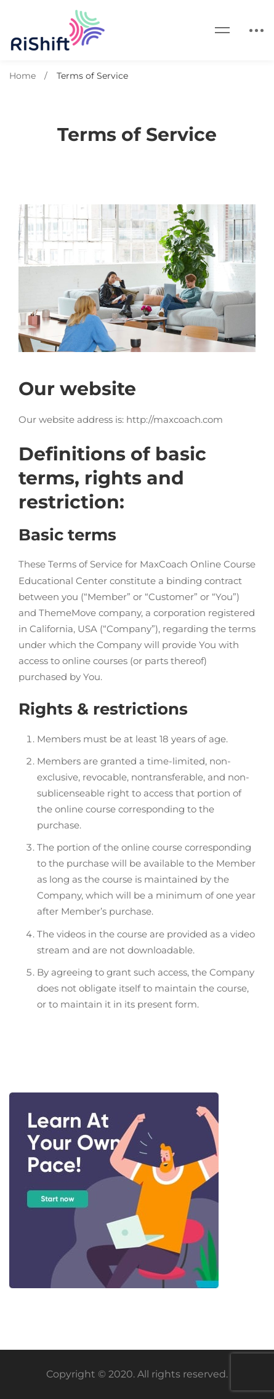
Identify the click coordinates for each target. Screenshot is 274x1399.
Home (22, 75)
